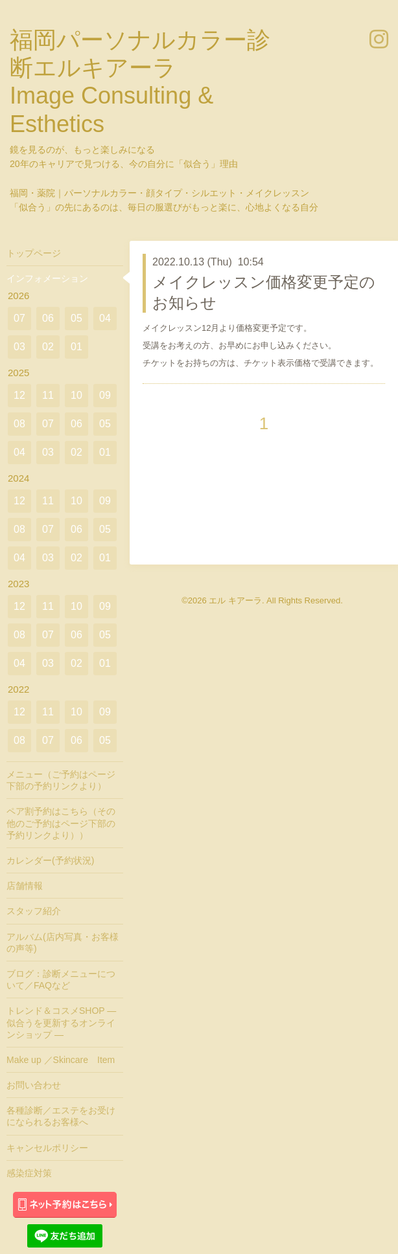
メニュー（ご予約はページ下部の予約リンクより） (60, 780)
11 (48, 395)
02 (48, 346)
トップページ (33, 253)
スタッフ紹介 (33, 911)
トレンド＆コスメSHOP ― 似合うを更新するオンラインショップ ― (61, 1022)
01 (76, 346)
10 (76, 395)
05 (76, 318)
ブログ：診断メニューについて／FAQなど (60, 979)
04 (105, 318)
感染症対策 (29, 1173)
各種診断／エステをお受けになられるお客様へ (60, 1116)
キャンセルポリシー (47, 1148)
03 (19, 346)
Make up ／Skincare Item (60, 1060)
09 (105, 395)
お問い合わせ (33, 1085)
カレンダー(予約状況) (50, 860)
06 (48, 318)
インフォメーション (47, 278)
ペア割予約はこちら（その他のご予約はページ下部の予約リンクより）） (60, 823)
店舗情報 (24, 885)
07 (19, 318)
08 (19, 423)
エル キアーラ (235, 600)
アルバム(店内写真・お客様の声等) (62, 943)
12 (19, 395)
